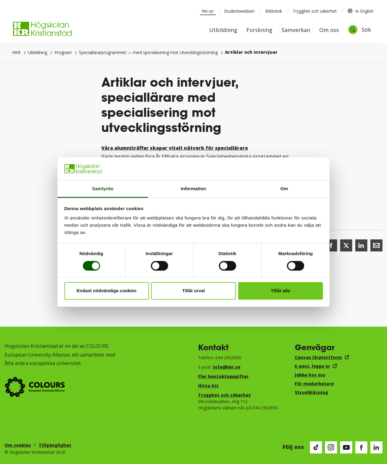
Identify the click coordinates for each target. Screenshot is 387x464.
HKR (16, 52)
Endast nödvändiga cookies (106, 290)
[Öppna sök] (359, 29)
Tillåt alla (280, 290)
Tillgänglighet (55, 445)
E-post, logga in (312, 366)
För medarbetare (314, 383)
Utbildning (223, 30)
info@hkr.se (226, 367)
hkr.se (207, 11)
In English (360, 10)
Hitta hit (208, 386)
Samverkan (295, 30)
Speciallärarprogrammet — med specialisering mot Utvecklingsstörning (148, 52)
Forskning (259, 30)
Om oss (329, 30)
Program (63, 52)
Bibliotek (273, 11)
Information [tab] (193, 188)
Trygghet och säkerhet (315, 11)
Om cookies (18, 445)
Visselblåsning (311, 392)
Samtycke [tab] (103, 188)
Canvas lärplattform (318, 357)
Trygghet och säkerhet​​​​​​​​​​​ (224, 395)
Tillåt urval (193, 290)
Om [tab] (284, 188)
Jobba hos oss (310, 375)
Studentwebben (239, 11)
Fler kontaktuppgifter (223, 376)
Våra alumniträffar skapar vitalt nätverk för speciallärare (174, 148)
